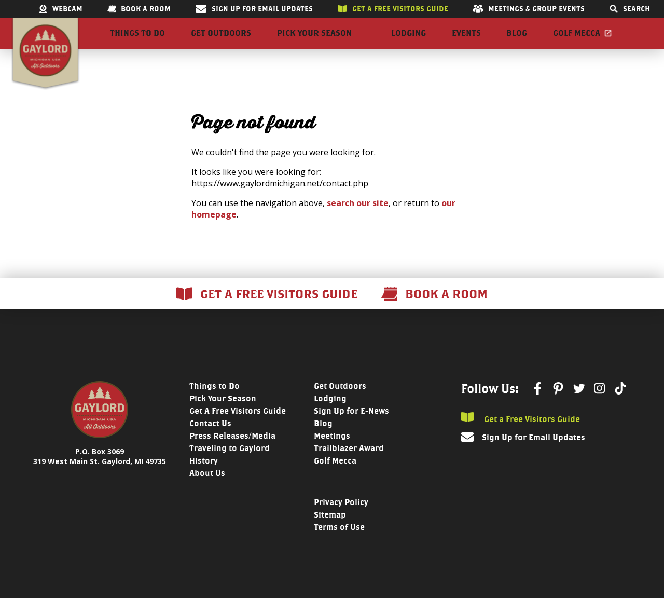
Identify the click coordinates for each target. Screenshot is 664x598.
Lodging (408, 42)
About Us (207, 492)
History (203, 479)
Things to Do (137, 42)
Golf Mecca (576, 42)
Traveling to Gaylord (229, 467)
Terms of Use (339, 546)
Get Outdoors (221, 42)
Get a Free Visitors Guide (520, 437)
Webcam (60, 9)
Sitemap (330, 533)
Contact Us (210, 442)
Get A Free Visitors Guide (237, 429)
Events (466, 42)
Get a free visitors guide (393, 9)
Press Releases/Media (232, 454)
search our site (358, 221)
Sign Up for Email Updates (254, 9)
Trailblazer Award (349, 467)
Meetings (332, 454)
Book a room (139, 9)
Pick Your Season (314, 42)
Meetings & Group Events (529, 9)
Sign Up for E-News (351, 429)
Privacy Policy (341, 521)
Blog (516, 42)
